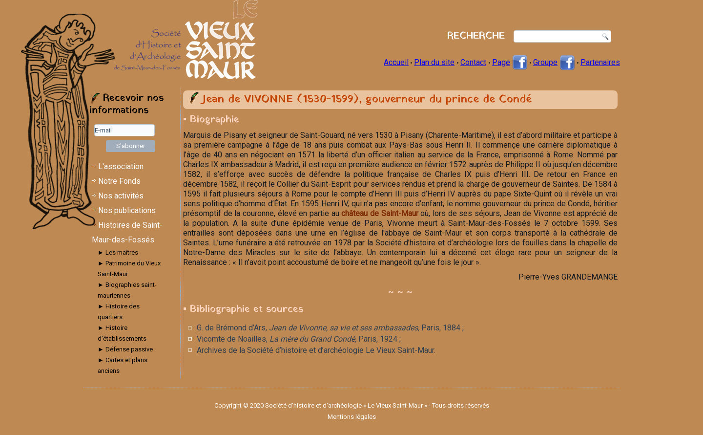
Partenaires (600, 62)
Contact (473, 62)
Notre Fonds (119, 181)
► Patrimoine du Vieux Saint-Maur (129, 269)
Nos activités (121, 195)
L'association (121, 166)
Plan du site (434, 62)
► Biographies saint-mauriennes (127, 290)
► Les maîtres (118, 252)
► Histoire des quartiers (119, 312)
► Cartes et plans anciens (122, 365)
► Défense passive (125, 349)
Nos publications (127, 210)
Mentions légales (352, 416)
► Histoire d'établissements (122, 333)
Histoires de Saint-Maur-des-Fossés (127, 232)
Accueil (396, 62)
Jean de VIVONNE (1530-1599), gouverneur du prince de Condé (367, 99)
